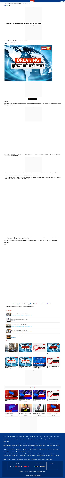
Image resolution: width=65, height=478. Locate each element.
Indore (12, 435)
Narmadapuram (46, 436)
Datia (14, 436)
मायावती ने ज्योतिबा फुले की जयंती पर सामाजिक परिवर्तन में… (11, 400)
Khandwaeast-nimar (55, 435)
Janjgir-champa (46, 443)
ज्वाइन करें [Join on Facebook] (20, 303)
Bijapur (44, 445)
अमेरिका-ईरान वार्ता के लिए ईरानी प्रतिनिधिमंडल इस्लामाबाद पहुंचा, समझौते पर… (39, 367)
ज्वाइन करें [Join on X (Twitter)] (26, 303)
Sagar (49, 438)
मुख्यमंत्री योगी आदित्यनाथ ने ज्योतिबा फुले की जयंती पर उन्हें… (52, 414)
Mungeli (38, 447)
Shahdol (4, 439)
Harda (37, 438)
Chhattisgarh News (18, 453)
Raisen (18, 439)
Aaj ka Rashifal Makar (28, 451)
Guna (43, 435)
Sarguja (20, 447)
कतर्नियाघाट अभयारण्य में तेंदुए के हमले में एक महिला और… (24, 400)
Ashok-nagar (20, 435)
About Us (44, 471)
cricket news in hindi (49, 459)
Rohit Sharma (14, 459)
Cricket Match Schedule (41, 459)
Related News (8, 341)
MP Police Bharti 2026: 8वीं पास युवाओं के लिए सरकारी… (19, 336)
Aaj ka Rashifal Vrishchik (20, 451)
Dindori (17, 436)
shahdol (60, 439)
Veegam (39, 475)
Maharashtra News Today (7, 455)
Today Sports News (34, 459)
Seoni (43, 438)
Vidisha (12, 439)
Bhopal (15, 438)
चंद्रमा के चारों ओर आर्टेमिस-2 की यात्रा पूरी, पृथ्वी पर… (53, 367)
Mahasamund (25, 445)
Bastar (54, 445)
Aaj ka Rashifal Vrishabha (33, 449)
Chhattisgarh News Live (38, 453)
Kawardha (26, 443)
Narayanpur (9, 447)
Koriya (21, 445)
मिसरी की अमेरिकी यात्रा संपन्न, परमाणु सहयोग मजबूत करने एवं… (10, 367)
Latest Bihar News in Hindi (25, 457)
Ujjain (9, 435)
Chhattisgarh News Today (29, 453)
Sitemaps (25, 466)
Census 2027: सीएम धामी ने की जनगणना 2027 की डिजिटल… (19, 319)
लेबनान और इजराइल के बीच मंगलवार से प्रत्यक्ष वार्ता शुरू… (25, 367)
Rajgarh (21, 439)
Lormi (23, 447)
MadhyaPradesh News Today (41, 455)
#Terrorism (14, 306)
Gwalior (41, 435)
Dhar (54, 436)
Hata (32, 439)
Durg (38, 443)
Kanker (23, 443)
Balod (51, 445)
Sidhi (37, 439)
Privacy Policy (21, 471)
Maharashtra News (45, 453)
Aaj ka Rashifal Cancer (49, 449)
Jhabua (27, 436)
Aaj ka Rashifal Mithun (41, 449)
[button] (1, 1)
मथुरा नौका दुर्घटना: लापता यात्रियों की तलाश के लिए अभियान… (39, 400)
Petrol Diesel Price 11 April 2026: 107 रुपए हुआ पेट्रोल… (19, 330)
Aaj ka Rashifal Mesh (26, 449)
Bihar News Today (12, 457)
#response (8, 306)
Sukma (17, 447)
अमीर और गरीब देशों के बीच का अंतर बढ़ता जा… (39, 353)
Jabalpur (31, 436)
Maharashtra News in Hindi (52, 453)
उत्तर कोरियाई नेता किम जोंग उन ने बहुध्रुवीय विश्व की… (53, 353)
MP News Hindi (57, 455)
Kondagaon (15, 443)
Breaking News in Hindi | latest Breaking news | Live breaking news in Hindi (21, 315)
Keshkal (19, 443)
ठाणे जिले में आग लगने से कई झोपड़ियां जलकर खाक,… (11, 414)
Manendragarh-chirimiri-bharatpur (33, 445)
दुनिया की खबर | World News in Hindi (53, 401)
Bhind (18, 438)
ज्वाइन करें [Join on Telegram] (32, 303)
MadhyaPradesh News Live (49, 455)
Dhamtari (34, 443)
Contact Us (38, 471)
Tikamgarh (23, 436)
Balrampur (4, 447)
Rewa (15, 439)
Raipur (26, 447)
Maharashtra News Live (15, 455)
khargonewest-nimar (49, 435)
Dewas (8, 436)
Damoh (11, 436)
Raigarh (29, 447)
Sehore (40, 438)
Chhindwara (32, 435)
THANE (12, 415)
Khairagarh (17, 445)
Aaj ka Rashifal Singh (56, 449)
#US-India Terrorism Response (28, 306)
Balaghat (28, 438)
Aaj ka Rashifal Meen (19, 449)
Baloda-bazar (58, 445)
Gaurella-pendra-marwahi (56, 443)
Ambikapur (30, 443)
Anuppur (28, 435)
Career (41, 471)
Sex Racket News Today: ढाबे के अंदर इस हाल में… (25, 414)
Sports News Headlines (27, 459)
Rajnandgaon (33, 447)
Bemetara (40, 445)
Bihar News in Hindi (6, 457)
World (8, 3)
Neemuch (41, 436)
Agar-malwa (15, 435)
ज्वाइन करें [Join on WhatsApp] (15, 303)
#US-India (19, 306)
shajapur (8, 441)
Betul (21, 438)
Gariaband (13, 445)
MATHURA (39, 401)
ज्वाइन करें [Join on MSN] (49, 303)
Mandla (12, 438)
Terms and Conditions (32, 471)
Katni (60, 435)
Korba (12, 443)
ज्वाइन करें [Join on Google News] (43, 303)
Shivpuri (59, 438)
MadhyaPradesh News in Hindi (31, 455)
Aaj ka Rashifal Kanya (6, 451)
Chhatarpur (36, 435)
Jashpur (51, 443)
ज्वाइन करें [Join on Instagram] (37, 303)
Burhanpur (24, 438)
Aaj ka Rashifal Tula (13, 451)
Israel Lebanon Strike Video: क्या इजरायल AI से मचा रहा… (19, 313)
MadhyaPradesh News (23, 455)
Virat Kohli (9, 459)
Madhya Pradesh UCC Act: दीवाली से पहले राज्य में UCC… (19, 324)
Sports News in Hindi (20, 459)
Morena (4, 438)
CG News (23, 453)
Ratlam (58, 436)
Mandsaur (8, 438)
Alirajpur (24, 435)
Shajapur (8, 439)
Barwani (34, 436)
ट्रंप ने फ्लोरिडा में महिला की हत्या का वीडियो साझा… (25, 353)
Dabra (20, 436)
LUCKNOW (11, 401)
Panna (37, 436)
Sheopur (55, 438)
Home (6, 3)
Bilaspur (48, 445)
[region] (33, 14)
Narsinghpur (51, 436)
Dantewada (41, 443)
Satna (52, 438)
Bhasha (7, 44)
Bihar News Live (18, 457)
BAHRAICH (25, 401)
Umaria (4, 436)
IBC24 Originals (13, 320)
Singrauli (46, 438)
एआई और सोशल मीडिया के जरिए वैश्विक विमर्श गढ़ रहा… (53, 400)
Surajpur (13, 447)
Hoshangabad (33, 438)
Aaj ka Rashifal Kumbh (12, 449)
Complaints (25, 471)
